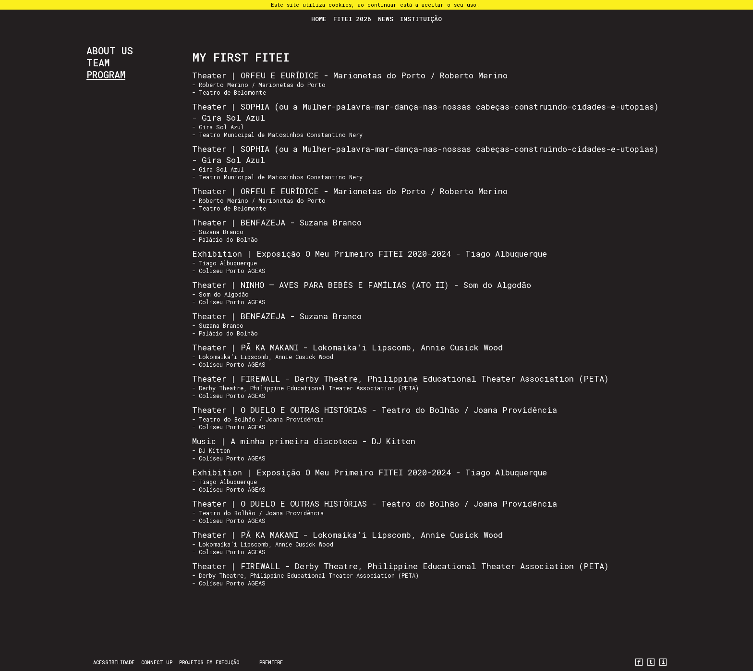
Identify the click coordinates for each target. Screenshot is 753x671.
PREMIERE (271, 662)
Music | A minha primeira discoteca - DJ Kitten (303, 441)
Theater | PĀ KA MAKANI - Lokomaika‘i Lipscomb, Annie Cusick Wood (347, 347)
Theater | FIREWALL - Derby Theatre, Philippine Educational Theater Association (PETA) (400, 378)
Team (97, 62)
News (385, 18)
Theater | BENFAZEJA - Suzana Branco (277, 222)
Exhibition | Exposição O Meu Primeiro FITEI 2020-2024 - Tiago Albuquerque (369, 253)
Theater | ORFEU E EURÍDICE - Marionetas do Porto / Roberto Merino (350, 75)
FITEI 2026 (352, 18)
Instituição (421, 18)
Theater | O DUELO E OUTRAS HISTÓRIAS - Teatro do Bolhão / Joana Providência (374, 409)
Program (105, 74)
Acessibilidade (113, 662)
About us (109, 50)
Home (319, 18)
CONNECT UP (156, 662)
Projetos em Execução (209, 662)
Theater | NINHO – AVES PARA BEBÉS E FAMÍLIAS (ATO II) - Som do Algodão (361, 284)
